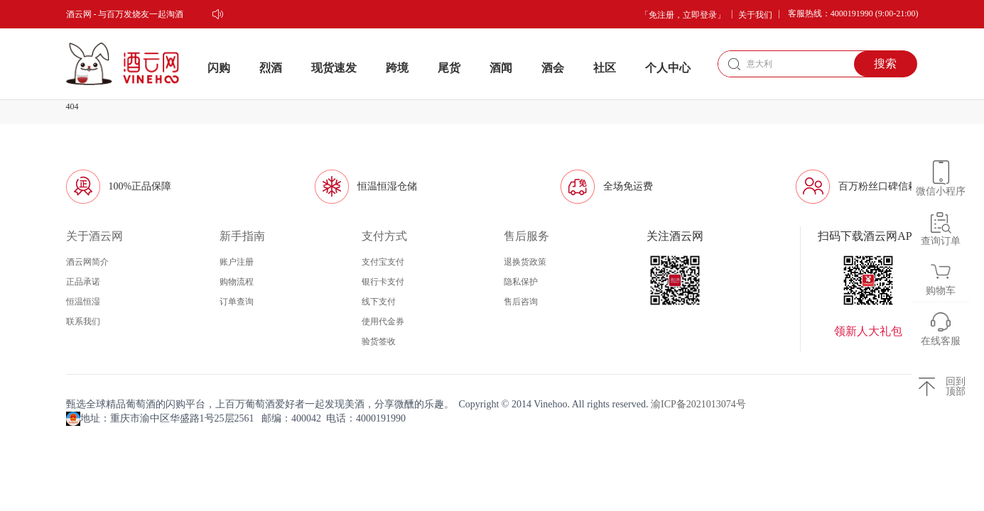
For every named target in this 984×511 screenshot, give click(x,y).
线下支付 (379, 302)
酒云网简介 (87, 262)
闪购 (218, 68)
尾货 (449, 68)
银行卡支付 (383, 282)
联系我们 (83, 321)
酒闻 (501, 68)
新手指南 (242, 236)
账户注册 (237, 262)
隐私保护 (521, 282)
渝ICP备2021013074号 (698, 404)
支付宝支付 (383, 262)
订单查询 (237, 302)
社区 (604, 68)
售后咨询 (521, 302)
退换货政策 (525, 262)
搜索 (885, 63)
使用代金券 (383, 321)
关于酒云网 (94, 236)
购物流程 (237, 282)
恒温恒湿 (83, 302)
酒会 (552, 68)
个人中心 (668, 68)
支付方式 (384, 236)
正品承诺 (83, 282)
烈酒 (270, 68)
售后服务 (526, 236)
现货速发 (334, 68)
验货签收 (379, 341)
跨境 (397, 68)
